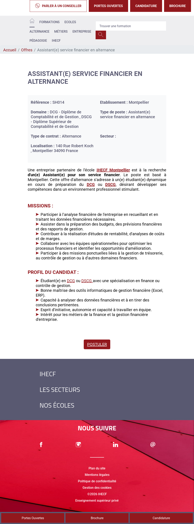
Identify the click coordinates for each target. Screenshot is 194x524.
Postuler (97, 344)
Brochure (177, 6)
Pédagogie (38, 40)
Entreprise (81, 31)
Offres (26, 50)
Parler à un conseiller (58, 6)
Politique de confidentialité (97, 481)
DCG (71, 280)
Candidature (146, 6)
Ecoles (70, 22)
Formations (49, 22)
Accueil (9, 50)
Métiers (61, 31)
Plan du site (97, 468)
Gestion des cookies (97, 488)
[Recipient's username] (131, 26)
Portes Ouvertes (108, 6)
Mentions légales (97, 475)
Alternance (39, 31)
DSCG (87, 280)
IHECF (56, 40)
